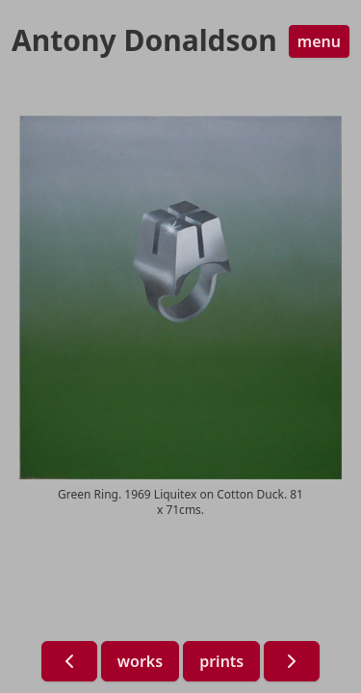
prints (221, 661)
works (140, 661)
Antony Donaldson (144, 40)
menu (319, 41)
